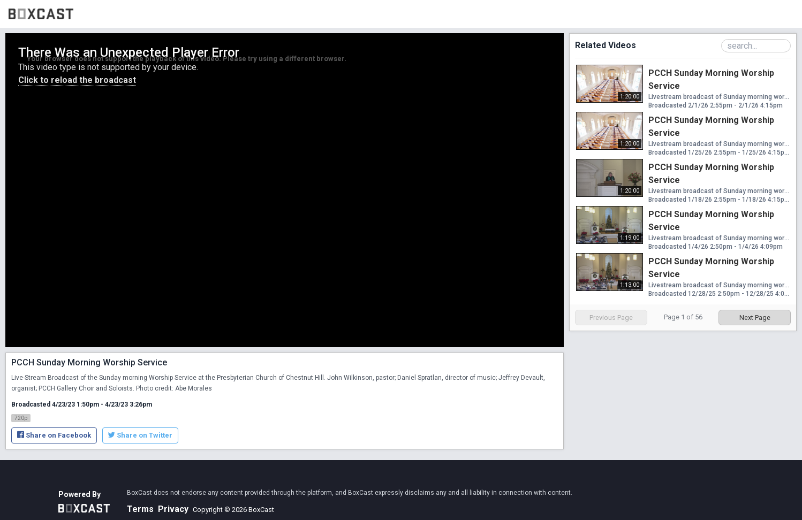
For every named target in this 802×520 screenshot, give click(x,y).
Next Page (754, 317)
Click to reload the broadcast (77, 80)
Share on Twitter (140, 435)
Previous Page (611, 317)
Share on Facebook (54, 435)
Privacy (173, 509)
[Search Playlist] (756, 45)
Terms (140, 509)
